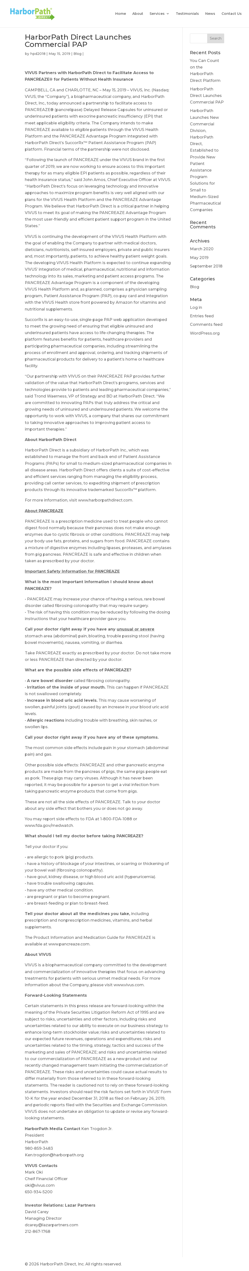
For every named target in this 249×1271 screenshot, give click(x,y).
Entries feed (202, 316)
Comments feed (206, 324)
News (210, 14)
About (137, 14)
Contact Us (232, 14)
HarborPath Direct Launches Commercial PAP (207, 95)
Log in (196, 307)
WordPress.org (205, 333)
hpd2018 (37, 54)
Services (157, 14)
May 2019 (199, 257)
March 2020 (201, 249)
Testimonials (187, 14)
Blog (77, 54)
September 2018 (206, 266)
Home (120, 14)
